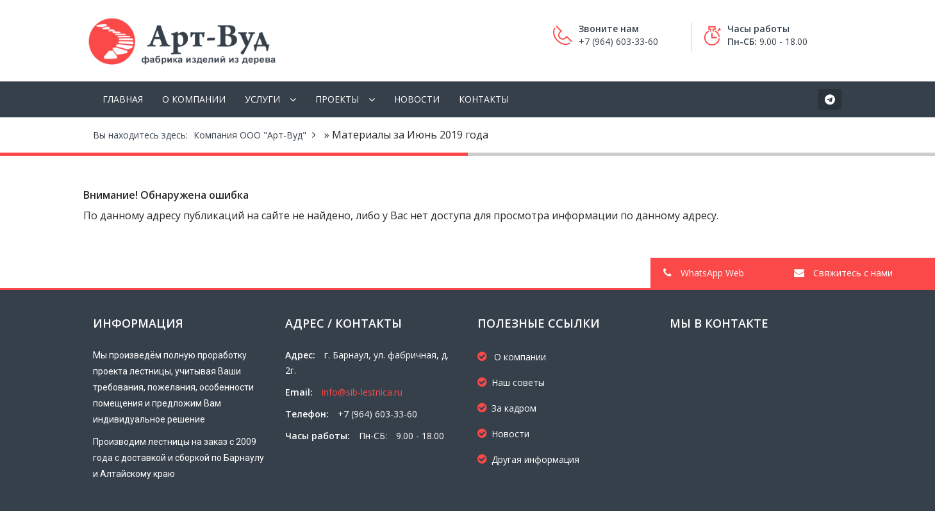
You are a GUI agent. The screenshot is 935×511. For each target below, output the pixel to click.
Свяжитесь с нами (843, 273)
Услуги (262, 99)
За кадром (506, 408)
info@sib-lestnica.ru (362, 392)
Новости (417, 99)
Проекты (337, 99)
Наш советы (511, 382)
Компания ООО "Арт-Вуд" (250, 135)
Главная (123, 99)
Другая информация (528, 459)
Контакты (484, 99)
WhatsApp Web (703, 273)
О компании (194, 99)
